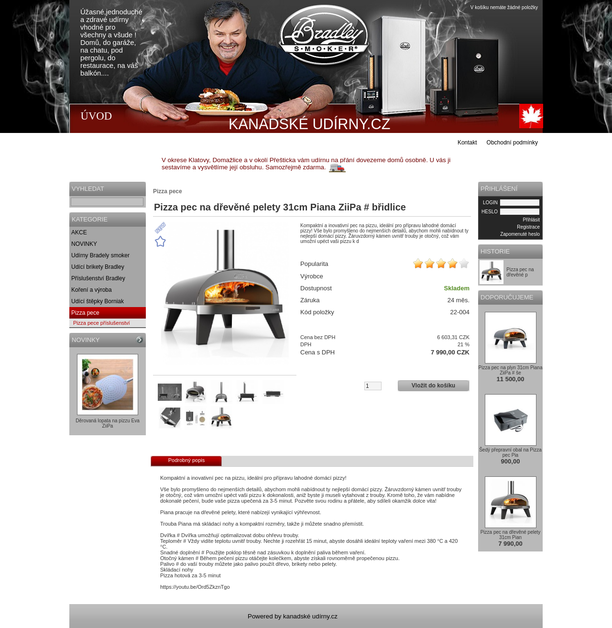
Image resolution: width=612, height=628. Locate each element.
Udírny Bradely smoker (100, 255)
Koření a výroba (91, 289)
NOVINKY (84, 244)
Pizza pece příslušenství (101, 323)
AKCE (79, 232)
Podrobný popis (186, 460)
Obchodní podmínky (512, 142)
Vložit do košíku (433, 385)
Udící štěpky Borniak (97, 301)
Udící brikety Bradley (97, 267)
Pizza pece (85, 312)
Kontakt (467, 142)
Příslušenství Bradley (98, 278)
